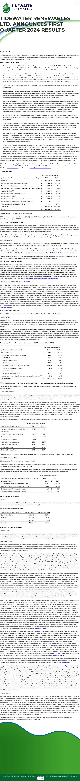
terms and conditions (60, 776)
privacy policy (73, 776)
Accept (41, 778)
